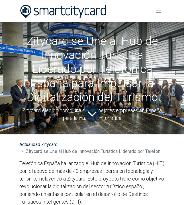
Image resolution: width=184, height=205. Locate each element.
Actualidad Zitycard (38, 144)
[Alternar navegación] (159, 11)
